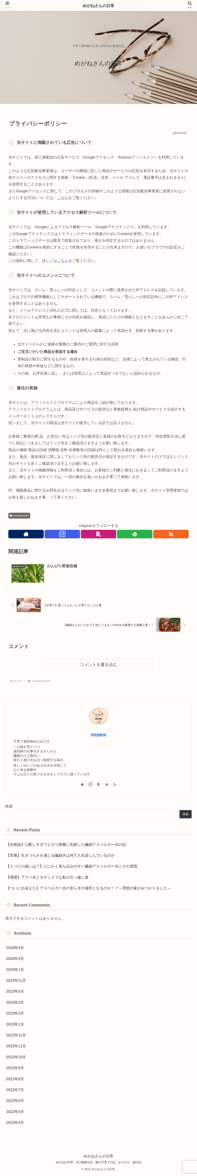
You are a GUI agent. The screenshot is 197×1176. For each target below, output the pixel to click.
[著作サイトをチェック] (25, 534)
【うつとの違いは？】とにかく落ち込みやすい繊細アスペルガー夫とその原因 (71, 867)
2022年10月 (16, 1058)
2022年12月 (16, 1036)
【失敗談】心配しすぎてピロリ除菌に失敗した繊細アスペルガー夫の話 (66, 845)
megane (98, 735)
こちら (62, 198)
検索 (9, 807)
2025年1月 (15, 970)
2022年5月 (15, 1112)
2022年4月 (15, 1123)
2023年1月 (15, 1025)
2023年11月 (16, 981)
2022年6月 (15, 1101)
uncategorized (19, 515)
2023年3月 (15, 1003)
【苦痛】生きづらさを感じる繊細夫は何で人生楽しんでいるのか (60, 856)
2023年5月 (15, 992)
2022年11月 (16, 1047)
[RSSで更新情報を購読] (171, 534)
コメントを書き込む (98, 665)
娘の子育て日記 (106, 1163)
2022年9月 (15, 1068)
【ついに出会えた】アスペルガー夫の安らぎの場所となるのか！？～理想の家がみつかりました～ (88, 889)
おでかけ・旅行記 (133, 1163)
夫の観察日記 (83, 1163)
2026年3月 (15, 959)
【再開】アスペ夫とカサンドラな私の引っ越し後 (47, 878)
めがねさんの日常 (98, 6)
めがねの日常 (61, 1163)
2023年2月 (15, 1014)
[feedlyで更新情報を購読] (134, 534)
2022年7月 (15, 1090)
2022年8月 (15, 1080)
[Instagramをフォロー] (62, 534)
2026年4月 (15, 948)
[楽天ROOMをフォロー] (98, 534)
